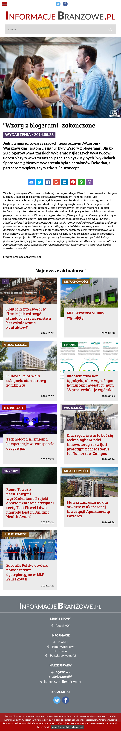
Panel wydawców (63, 646)
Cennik (63, 651)
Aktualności (63, 625)
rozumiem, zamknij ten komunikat (67, 727)
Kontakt (63, 642)
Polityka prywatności (63, 655)
